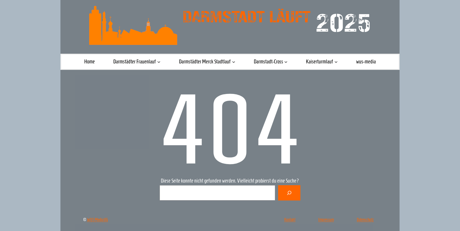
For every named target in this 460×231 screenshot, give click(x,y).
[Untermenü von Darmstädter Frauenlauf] (158, 61)
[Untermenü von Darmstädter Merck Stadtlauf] (233, 61)
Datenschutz (365, 219)
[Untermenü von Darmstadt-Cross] (286, 61)
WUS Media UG (97, 219)
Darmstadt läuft (246, 17)
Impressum (326, 219)
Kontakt (289, 219)
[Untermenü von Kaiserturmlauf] (336, 61)
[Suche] (289, 192)
